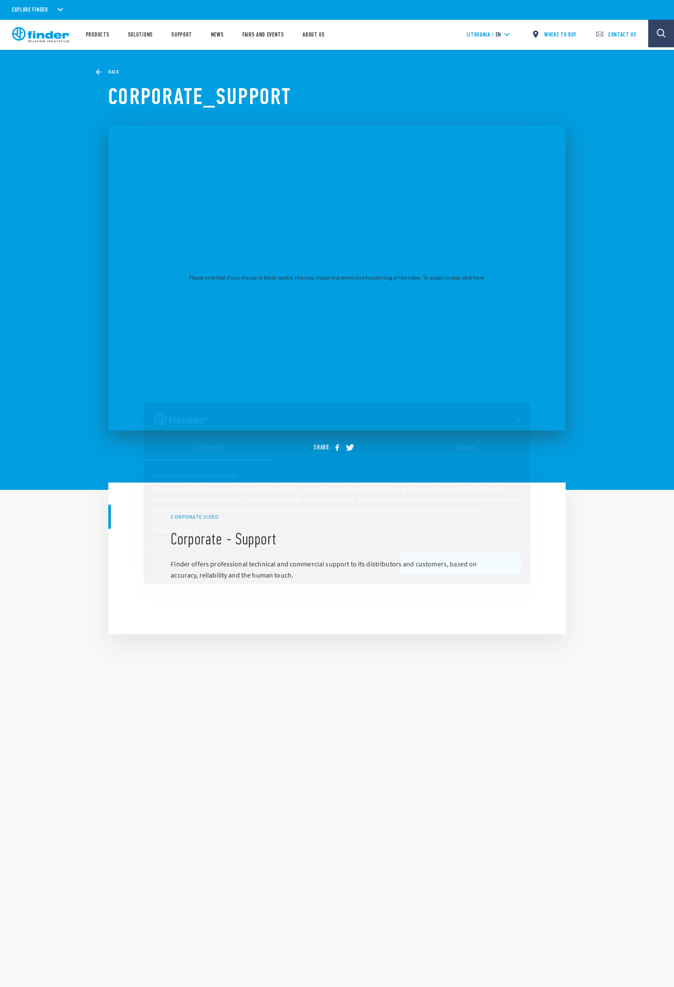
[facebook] (340, 448)
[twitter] (353, 448)
